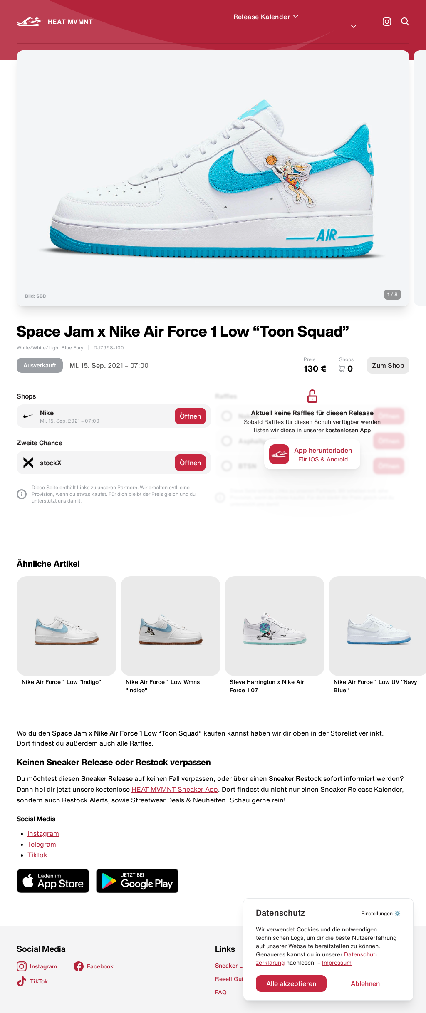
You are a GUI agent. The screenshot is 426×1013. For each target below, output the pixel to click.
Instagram (43, 823)
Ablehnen (365, 983)
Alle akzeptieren (291, 983)
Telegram (41, 834)
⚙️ (381, 913)
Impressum (337, 963)
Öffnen (190, 406)
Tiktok (37, 845)
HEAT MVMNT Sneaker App (174, 779)
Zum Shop (388, 355)
